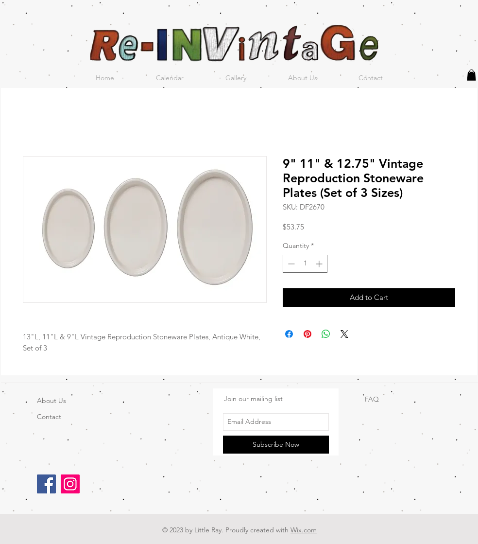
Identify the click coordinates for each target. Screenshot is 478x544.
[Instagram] (70, 483)
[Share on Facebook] (289, 334)
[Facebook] (46, 483)
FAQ (372, 399)
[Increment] (320, 263)
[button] (471, 75)
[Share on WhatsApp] (326, 334)
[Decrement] (290, 263)
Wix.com (303, 530)
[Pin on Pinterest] (307, 334)
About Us (51, 400)
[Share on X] (344, 334)
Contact (49, 416)
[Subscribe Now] (276, 445)
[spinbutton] (305, 263)
